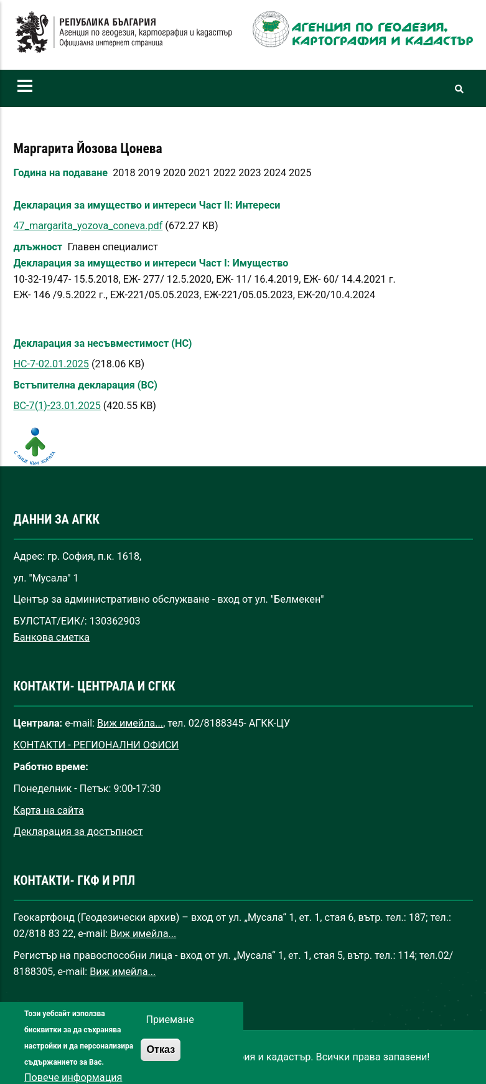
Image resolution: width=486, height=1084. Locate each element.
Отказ (160, 1059)
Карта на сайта (49, 810)
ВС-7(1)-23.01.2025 (57, 406)
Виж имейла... (130, 723)
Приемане (170, 1030)
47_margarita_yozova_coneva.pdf (88, 226)
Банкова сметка (52, 637)
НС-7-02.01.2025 (51, 364)
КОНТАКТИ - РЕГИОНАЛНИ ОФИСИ (96, 745)
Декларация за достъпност (78, 831)
